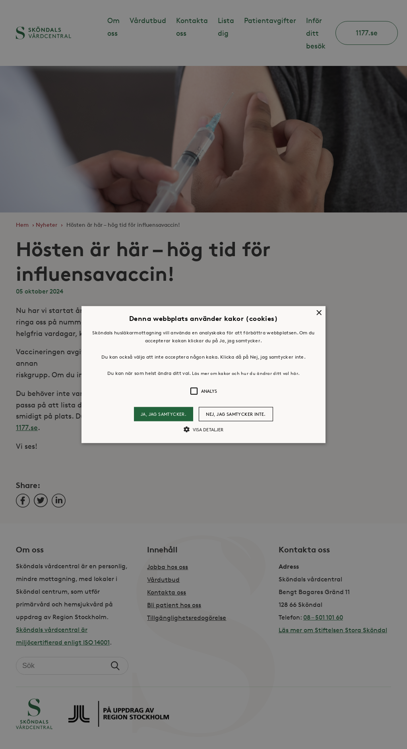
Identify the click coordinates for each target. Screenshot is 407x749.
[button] (203, 374)
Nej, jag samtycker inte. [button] (236, 414)
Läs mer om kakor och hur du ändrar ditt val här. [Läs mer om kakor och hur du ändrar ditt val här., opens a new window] (246, 373)
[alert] (203, 374)
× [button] (319, 313)
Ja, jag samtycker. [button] (163, 414)
